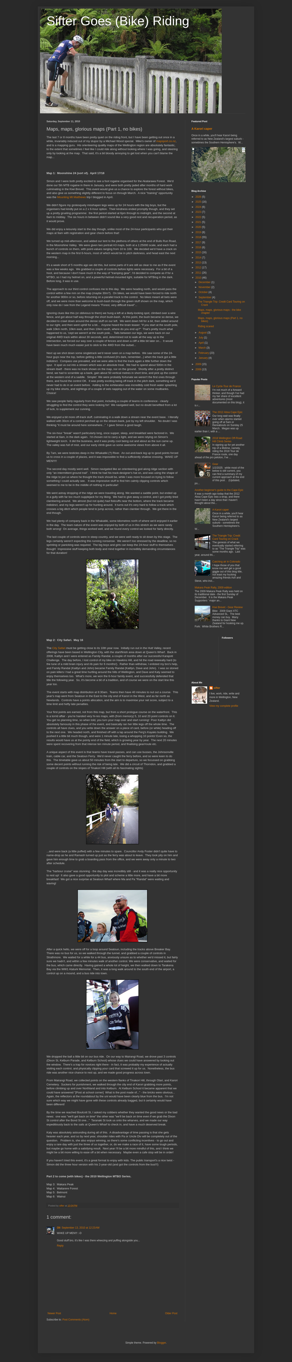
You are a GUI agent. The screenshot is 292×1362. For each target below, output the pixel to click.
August (203, 332)
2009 (199, 364)
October (204, 292)
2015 (199, 252)
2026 (199, 196)
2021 (199, 222)
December (205, 282)
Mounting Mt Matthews (71, 197)
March (203, 347)
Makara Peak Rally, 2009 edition (213, 587)
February (204, 352)
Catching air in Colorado (226, 561)
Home (113, 1313)
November (205, 287)
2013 (199, 262)
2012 (199, 267)
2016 (199, 247)
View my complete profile (223, 705)
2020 (199, 227)
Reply (60, 1245)
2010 (199, 277)
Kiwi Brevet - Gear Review (227, 607)
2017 (199, 242)
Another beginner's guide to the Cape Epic (219, 490)
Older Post (171, 1313)
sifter (217, 687)
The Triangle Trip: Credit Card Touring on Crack (226, 537)
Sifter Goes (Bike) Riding (118, 21)
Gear (215, 464)
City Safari (58, 648)
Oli (58, 1227)
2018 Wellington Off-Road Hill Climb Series (227, 440)
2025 (199, 201)
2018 (199, 237)
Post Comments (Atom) (75, 1319)
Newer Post (54, 1313)
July (201, 337)
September (205, 297)
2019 (199, 232)
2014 (199, 257)
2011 (199, 272)
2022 (199, 217)
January (204, 357)
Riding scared (206, 326)
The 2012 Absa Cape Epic (227, 412)
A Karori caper (201, 128)
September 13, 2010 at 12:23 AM (80, 1227)
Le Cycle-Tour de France (226, 386)
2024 (199, 206)
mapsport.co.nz (166, 141)
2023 (199, 211)
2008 (199, 369)
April (201, 342)
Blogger (161, 1342)
